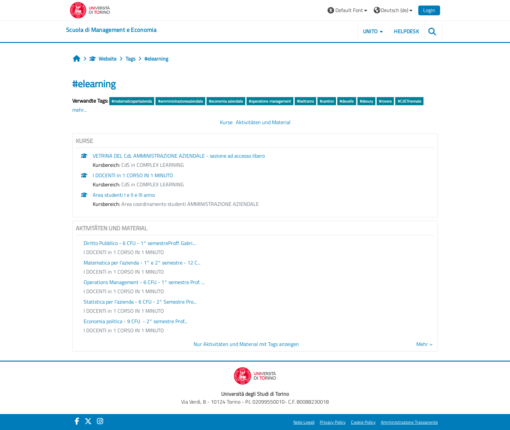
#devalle (347, 101)
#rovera (385, 101)
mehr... (79, 110)
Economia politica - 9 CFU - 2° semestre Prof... (135, 321)
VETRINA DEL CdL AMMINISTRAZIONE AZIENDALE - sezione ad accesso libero (179, 156)
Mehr (422, 344)
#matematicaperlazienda (132, 101)
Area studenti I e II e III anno (124, 195)
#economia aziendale (226, 101)
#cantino (327, 101)
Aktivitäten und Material (263, 122)
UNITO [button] (370, 31)
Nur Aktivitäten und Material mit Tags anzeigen (246, 344)
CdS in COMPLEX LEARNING (152, 165)
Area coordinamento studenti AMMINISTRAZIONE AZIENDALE (190, 204)
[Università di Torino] (90, 9)
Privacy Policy (333, 422)
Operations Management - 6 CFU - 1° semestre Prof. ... (144, 282)
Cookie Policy (363, 422)
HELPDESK (406, 31)
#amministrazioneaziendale (180, 101)
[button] (348, 10)
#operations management (270, 101)
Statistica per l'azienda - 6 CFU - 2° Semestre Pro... (140, 302)
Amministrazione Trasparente (409, 422)
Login (429, 10)
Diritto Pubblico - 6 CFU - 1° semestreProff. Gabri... (139, 243)
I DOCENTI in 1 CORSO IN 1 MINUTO (133, 175)
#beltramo (305, 101)
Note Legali (304, 422)
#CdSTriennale (409, 101)
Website (102, 59)
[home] (111, 30)
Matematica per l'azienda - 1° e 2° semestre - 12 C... (142, 262)
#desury (366, 101)
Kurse (226, 122)
